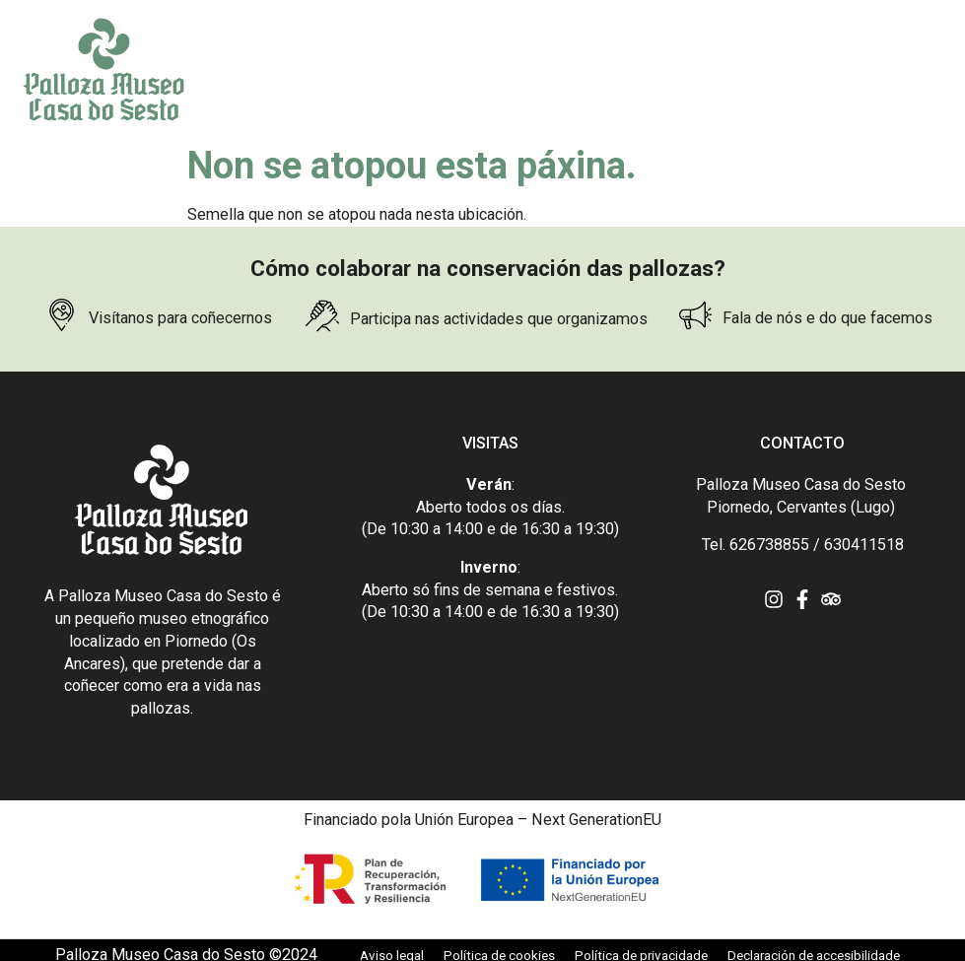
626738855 (769, 544)
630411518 (864, 544)
